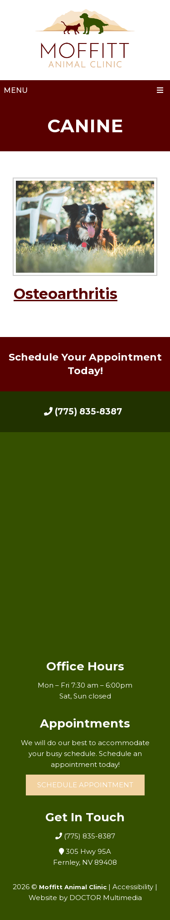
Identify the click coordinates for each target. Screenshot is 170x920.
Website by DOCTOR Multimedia (85, 897)
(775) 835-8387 (83, 411)
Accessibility (132, 886)
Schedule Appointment (85, 784)
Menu (16, 90)
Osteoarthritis (65, 294)
